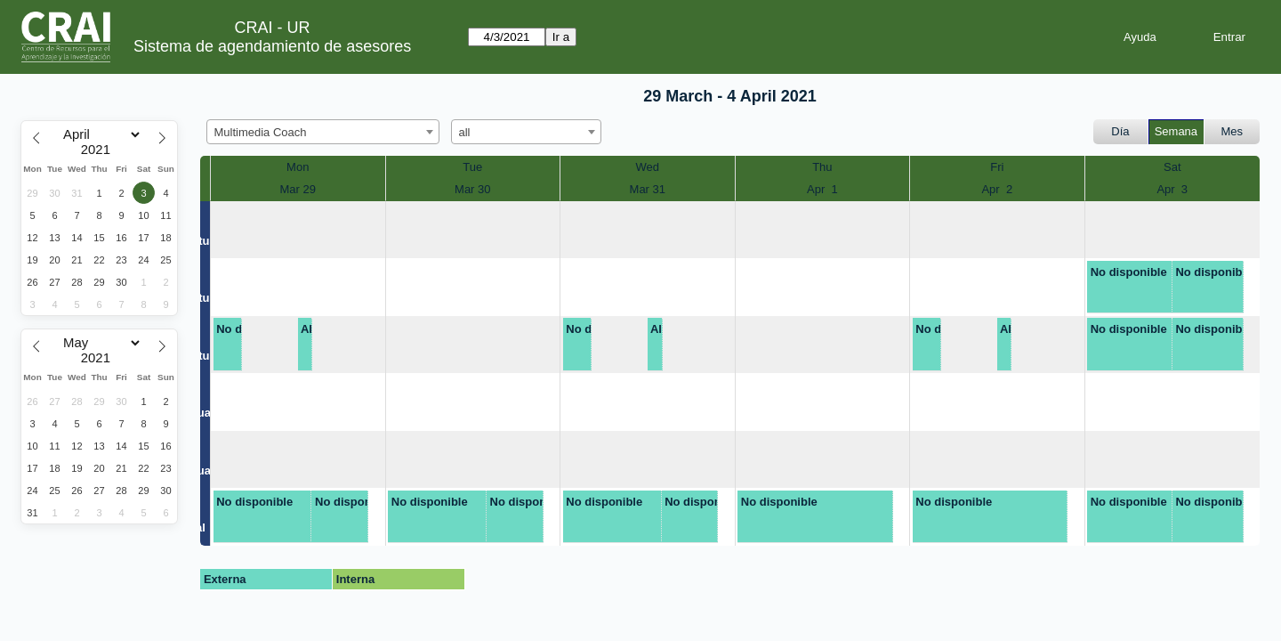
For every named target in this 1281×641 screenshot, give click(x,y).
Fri (996, 167)
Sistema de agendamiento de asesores (272, 46)
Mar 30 (472, 189)
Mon (297, 167)
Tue (472, 167)
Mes (1232, 131)
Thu (822, 167)
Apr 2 (996, 189)
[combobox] (322, 131)
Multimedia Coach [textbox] (260, 132)
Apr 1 (822, 189)
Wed (648, 167)
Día (1120, 131)
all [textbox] (465, 132)
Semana (1176, 131)
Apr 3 (1172, 189)
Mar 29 (298, 189)
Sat (1172, 167)
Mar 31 (647, 189)
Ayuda (1140, 37)
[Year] (99, 149)
